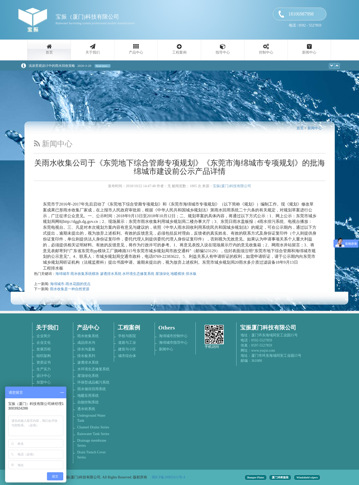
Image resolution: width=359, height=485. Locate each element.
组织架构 (43, 356)
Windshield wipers (307, 477)
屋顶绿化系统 (88, 376)
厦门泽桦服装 (280, 477)
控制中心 (266, 52)
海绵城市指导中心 (173, 342)
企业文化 (43, 342)
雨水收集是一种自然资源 (69, 289)
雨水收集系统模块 (84, 274)
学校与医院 (127, 336)
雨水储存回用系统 (91, 389)
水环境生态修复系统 (138, 274)
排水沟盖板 (86, 349)
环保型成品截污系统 (93, 382)
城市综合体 (127, 356)
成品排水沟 (86, 342)
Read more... (102, 66)
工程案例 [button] (179, 52)
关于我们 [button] (92, 52)
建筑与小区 (127, 349)
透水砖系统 (86, 409)
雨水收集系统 (88, 336)
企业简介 (43, 336)
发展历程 (43, 349)
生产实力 (43, 369)
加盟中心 (43, 382)
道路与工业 (127, 342)
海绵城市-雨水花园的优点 (70, 284)
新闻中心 (309, 52)
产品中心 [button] (136, 52)
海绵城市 (62, 274)
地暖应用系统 (88, 396)
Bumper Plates (255, 477)
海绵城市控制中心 (173, 336)
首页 (49, 52)
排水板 (191, 274)
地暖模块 (177, 274)
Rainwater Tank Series (93, 434)
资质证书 (43, 362)
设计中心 (43, 376)
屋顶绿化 (162, 274)
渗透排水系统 (110, 274)
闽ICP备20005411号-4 (168, 477)
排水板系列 (86, 356)
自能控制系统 (88, 402)
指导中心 (223, 52)
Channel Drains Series (93, 427)
